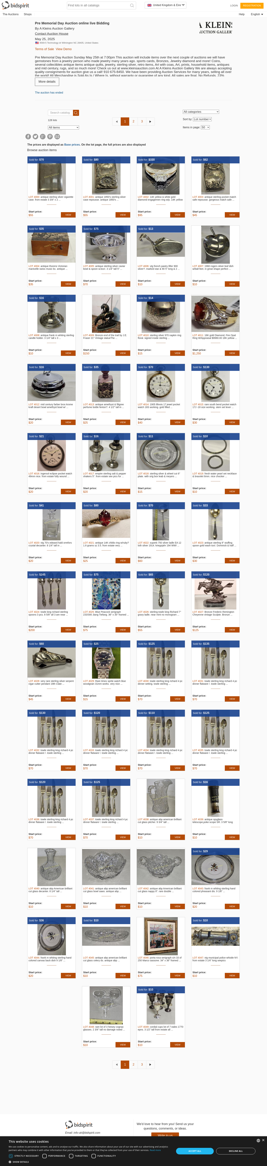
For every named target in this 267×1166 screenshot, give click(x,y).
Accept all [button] (194, 1151)
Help (242, 14)
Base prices (72, 144)
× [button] (263, 1140)
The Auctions (11, 14)
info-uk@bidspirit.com (87, 1132)
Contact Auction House (51, 33)
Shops (28, 14)
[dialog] (133, 1151)
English (257, 14)
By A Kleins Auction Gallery (54, 28)
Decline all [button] (236, 1151)
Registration (252, 5)
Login (234, 5)
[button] (89, 1161)
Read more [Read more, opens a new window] (155, 1150)
